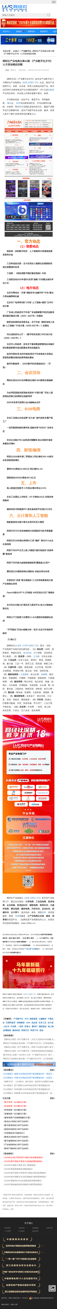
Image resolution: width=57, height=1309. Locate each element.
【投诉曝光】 (8, 1070)
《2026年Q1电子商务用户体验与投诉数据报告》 (23, 1157)
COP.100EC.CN (30, 645)
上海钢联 (24, 674)
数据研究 (44, 31)
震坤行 (34, 1026)
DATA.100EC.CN (30, 994)
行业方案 (6, 1098)
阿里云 (27, 1026)
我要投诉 (31, 31)
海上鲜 (51, 1026)
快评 (18, 103)
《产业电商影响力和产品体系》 (16, 1144)
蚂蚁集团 (33, 1019)
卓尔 (36, 653)
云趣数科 (42, 1019)
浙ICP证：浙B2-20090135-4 (11, 1298)
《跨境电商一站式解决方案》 (15, 1110)
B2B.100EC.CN (30, 82)
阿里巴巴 (25, 1030)
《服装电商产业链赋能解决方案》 (17, 1117)
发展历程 (21, 1228)
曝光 (9, 103)
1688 (28, 1022)
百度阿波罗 (11, 1022)
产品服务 (21, 1231)
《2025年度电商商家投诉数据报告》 (18, 1169)
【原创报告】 (8, 1153)
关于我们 (28, 1223)
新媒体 (19, 31)
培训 (17, 916)
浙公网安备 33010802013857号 (43, 1298)
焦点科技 (27, 653)
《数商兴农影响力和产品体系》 (16, 1137)
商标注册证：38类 (7, 1304)
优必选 (34, 1022)
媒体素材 (35, 1231)
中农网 (13, 1026)
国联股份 (43, 1026)
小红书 (6, 1026)
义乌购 (36, 656)
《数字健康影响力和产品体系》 (16, 1141)
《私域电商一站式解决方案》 (15, 1106)
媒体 (52, 90)
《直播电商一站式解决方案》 (15, 1114)
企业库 (18, 645)
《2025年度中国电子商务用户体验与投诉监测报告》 (25, 1173)
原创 (41, 1030)
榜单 (44, 912)
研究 (21, 107)
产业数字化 (26, 51)
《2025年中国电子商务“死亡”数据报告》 (20, 1165)
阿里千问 (34, 1030)
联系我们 (8, 1228)
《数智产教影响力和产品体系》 (16, 1148)
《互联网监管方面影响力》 (14, 1133)
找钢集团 (21, 1022)
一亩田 (20, 1026)
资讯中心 (6, 31)
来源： (8, 70)
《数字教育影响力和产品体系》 (16, 1125)
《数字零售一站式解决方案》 (15, 1102)
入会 (42, 1246)
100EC (16, 51)
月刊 (26, 1019)
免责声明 (49, 1228)
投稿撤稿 (35, 1228)
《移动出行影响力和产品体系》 (16, 1121)
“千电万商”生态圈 (30, 949)
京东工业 (42, 1022)
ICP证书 (25, 1298)
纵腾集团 (7, 1030)
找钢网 (44, 674)
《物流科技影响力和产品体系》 (16, 1129)
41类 (16, 1304)
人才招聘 (8, 1231)
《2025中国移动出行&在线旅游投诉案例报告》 (23, 1180)
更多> (52, 1070)
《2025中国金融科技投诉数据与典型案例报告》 (23, 1184)
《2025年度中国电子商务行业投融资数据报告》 (23, 1161)
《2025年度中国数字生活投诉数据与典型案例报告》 (25, 1177)
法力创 (50, 1022)
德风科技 (16, 1030)
